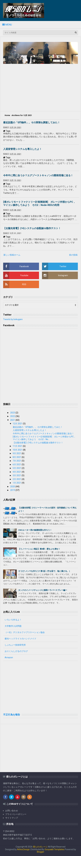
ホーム (17, 255)
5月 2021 (17, 468)
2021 (13, 420)
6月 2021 (17, 464)
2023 (13, 412)
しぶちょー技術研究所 (15, 645)
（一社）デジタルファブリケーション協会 (25, 632)
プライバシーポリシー (15, 814)
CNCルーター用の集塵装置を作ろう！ (35, 530)
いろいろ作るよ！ (13, 620)
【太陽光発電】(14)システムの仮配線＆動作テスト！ (32, 228)
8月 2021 (17, 457)
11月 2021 (18, 446)
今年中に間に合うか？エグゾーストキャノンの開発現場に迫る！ (38, 175)
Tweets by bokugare (13, 319)
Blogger (40, 852)
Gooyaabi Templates (54, 849)
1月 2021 (17, 483)
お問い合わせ (11, 810)
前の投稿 (73, 255)
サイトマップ (11, 818)
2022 (13, 416)
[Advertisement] (42, 87)
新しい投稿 (8, 255)
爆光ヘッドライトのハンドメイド (20, 638)
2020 (13, 486)
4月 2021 (17, 472)
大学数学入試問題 (13, 626)
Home (7, 115)
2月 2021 (17, 479)
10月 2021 (18, 450)
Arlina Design (23, 849)
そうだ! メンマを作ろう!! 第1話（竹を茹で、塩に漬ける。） (44, 571)
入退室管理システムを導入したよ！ (22, 149)
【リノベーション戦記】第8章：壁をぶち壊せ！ (39, 549)
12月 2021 (18, 423)
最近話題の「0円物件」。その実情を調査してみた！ (31, 122)
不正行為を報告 (11, 714)
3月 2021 (17, 475)
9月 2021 (17, 453)
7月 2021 (17, 461)
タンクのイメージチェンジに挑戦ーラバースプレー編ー (42, 590)
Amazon (9, 657)
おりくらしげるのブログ (16, 651)
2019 (13, 490)
